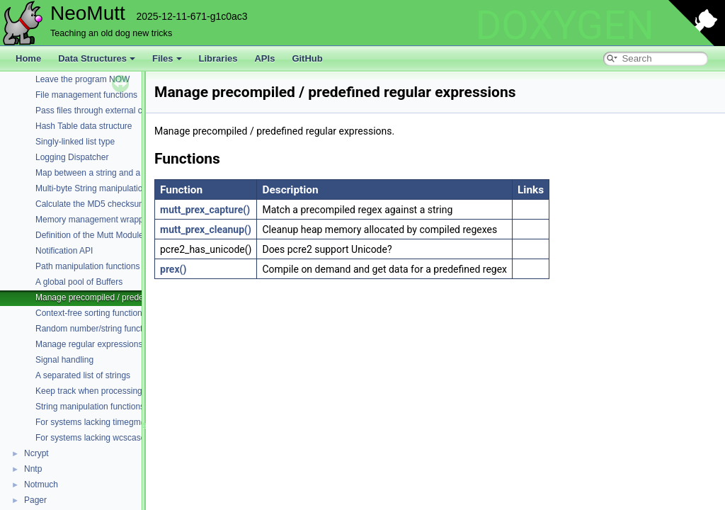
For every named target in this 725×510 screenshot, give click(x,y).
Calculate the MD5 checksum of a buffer (110, 204)
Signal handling (64, 360)
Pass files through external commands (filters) (121, 110)
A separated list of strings (82, 375)
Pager (35, 500)
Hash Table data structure (83, 126)
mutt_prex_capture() (205, 209)
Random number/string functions (96, 329)
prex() (173, 269)
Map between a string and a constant (105, 173)
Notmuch (41, 484)
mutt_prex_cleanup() (205, 229)
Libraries (218, 58)
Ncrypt (36, 453)
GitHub (307, 58)
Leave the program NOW (82, 79)
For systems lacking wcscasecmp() (101, 438)
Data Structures (96, 58)
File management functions (86, 95)
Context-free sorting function (88, 313)
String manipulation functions (89, 407)
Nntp (33, 469)
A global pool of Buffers (78, 282)
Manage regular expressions (88, 344)
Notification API (64, 251)
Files (167, 58)
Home (28, 58)
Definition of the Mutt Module (89, 235)
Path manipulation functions (87, 266)
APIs (264, 58)
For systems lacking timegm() (91, 422)
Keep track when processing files (97, 391)
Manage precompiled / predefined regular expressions (137, 297)
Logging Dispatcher (71, 157)
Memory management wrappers (95, 220)
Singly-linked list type (75, 142)
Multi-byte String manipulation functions (109, 188)
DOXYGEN (564, 25)
